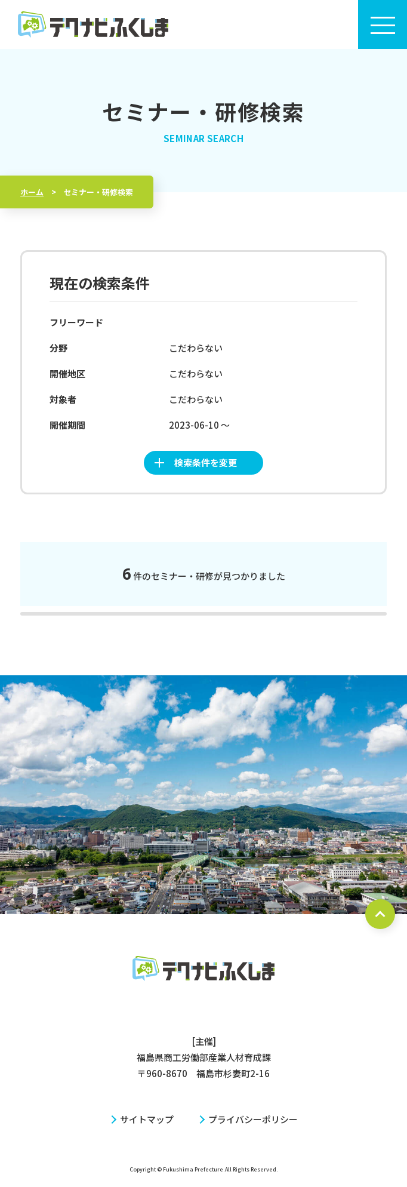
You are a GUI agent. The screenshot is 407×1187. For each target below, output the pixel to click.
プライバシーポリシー (253, 1119)
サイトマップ (147, 1119)
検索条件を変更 (205, 462)
